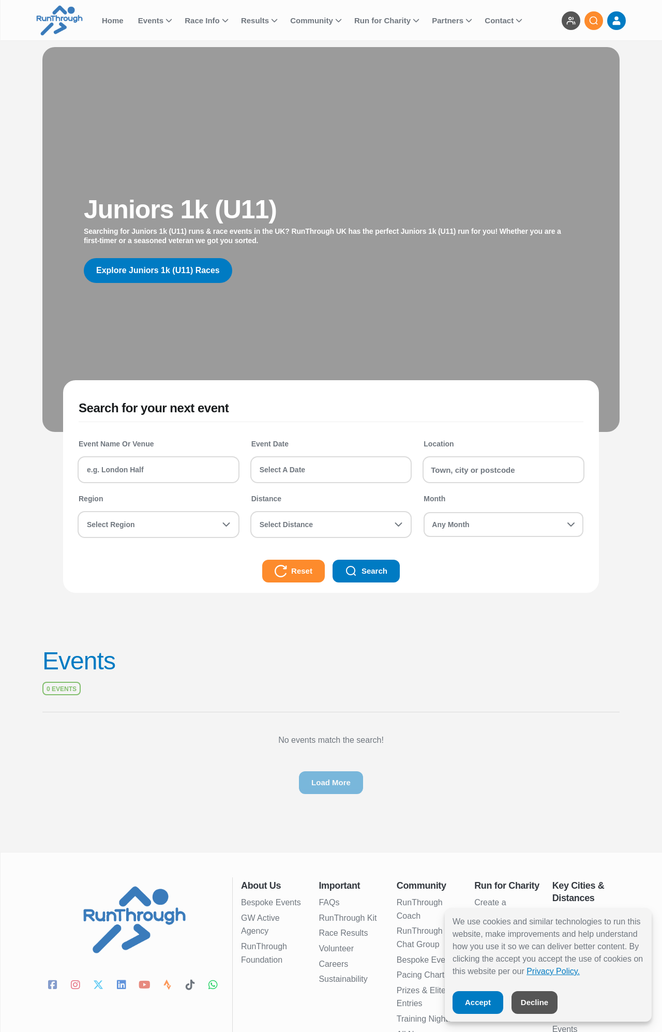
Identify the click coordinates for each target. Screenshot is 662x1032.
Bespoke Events (271, 902)
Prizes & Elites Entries (423, 997)
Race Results (343, 933)
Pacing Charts (423, 974)
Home (114, 20)
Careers (333, 964)
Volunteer (336, 948)
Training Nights (424, 1018)
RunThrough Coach (420, 909)
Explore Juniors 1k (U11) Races (158, 270)
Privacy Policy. (553, 971)
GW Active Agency (260, 925)
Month (434, 499)
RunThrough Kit (348, 918)
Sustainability (343, 979)
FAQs (329, 902)
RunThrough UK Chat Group (427, 937)
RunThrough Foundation (264, 953)
